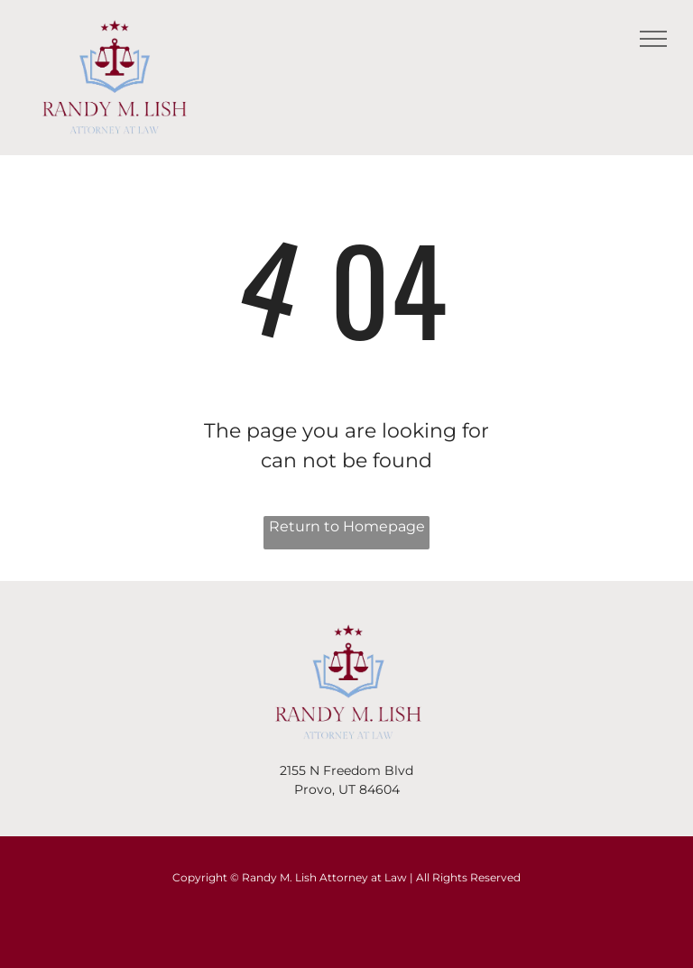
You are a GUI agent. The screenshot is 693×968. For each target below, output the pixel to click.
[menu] (653, 38)
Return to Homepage (347, 526)
